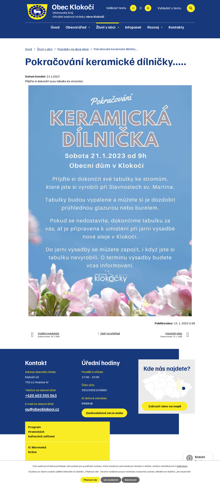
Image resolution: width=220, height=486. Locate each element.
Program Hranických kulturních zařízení (36, 434)
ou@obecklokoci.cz (42, 409)
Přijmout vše (90, 479)
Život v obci (105, 27)
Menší (133, 8)
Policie (175, 427)
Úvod (55, 27)
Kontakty (176, 27)
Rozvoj (153, 27)
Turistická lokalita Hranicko (92, 431)
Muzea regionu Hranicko (152, 429)
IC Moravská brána (66, 429)
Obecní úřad (76, 27)
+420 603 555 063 (41, 395)
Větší (148, 8)
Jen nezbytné (111, 479)
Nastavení (131, 479)
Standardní (140, 8)
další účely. (182, 465)
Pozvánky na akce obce (73, 49)
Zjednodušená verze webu (105, 413)
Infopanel (133, 27)
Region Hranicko (119, 429)
